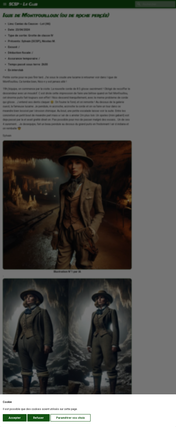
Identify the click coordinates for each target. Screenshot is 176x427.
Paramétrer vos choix (70, 417)
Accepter (15, 417)
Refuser (38, 417)
